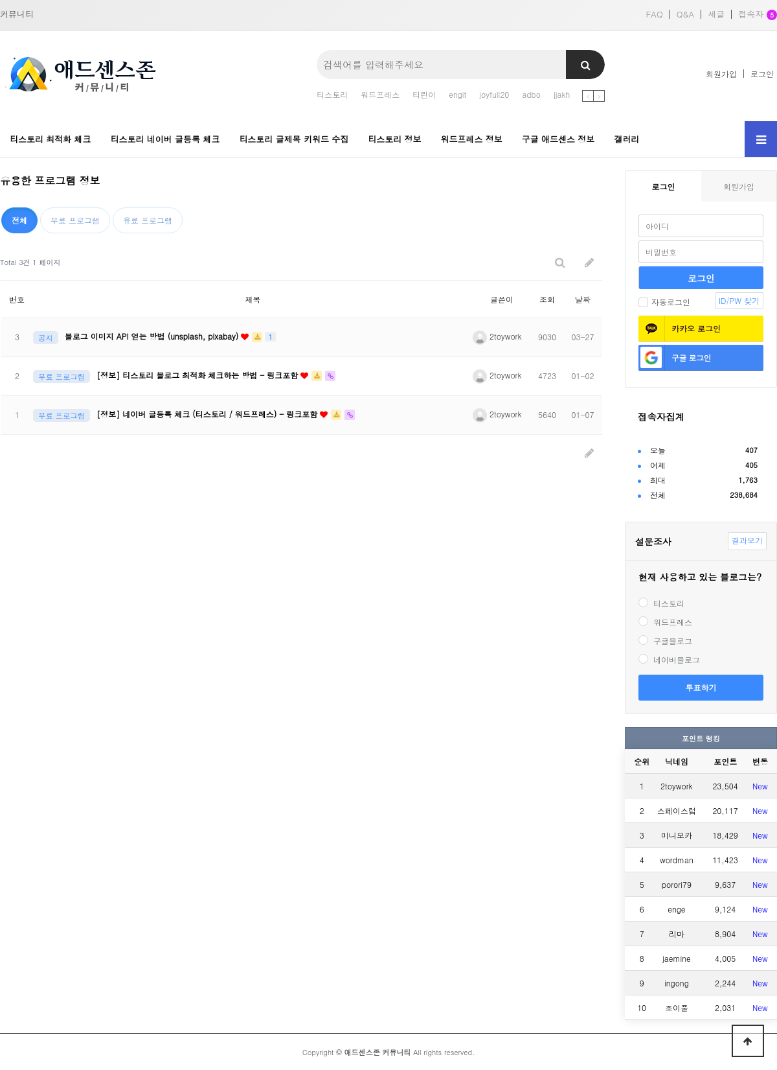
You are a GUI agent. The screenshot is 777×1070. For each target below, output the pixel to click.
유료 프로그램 (147, 220)
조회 (547, 299)
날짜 (583, 299)
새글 (716, 14)
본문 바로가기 (0, 0)
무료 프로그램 (75, 220)
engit (457, 94)
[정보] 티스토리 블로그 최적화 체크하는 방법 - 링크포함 (198, 374)
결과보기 (747, 540)
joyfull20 (494, 94)
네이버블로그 (669, 659)
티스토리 (332, 94)
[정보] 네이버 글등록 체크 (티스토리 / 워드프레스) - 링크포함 (208, 413)
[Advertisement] (291, 512)
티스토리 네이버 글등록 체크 (165, 139)
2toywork (497, 336)
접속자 (757, 15)
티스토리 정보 (394, 139)
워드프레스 (380, 94)
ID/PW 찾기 (739, 300)
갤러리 (626, 139)
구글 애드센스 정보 (558, 139)
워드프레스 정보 (471, 139)
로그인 (762, 73)
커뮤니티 (17, 14)
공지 (45, 337)
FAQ (654, 14)
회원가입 (721, 73)
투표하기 (701, 687)
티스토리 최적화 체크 (50, 139)
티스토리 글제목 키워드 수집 (293, 139)
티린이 (424, 94)
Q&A (686, 14)
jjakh (562, 94)
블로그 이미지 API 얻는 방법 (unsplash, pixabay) (153, 336)
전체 (19, 220)
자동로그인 (664, 301)
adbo (531, 94)
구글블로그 (665, 640)
